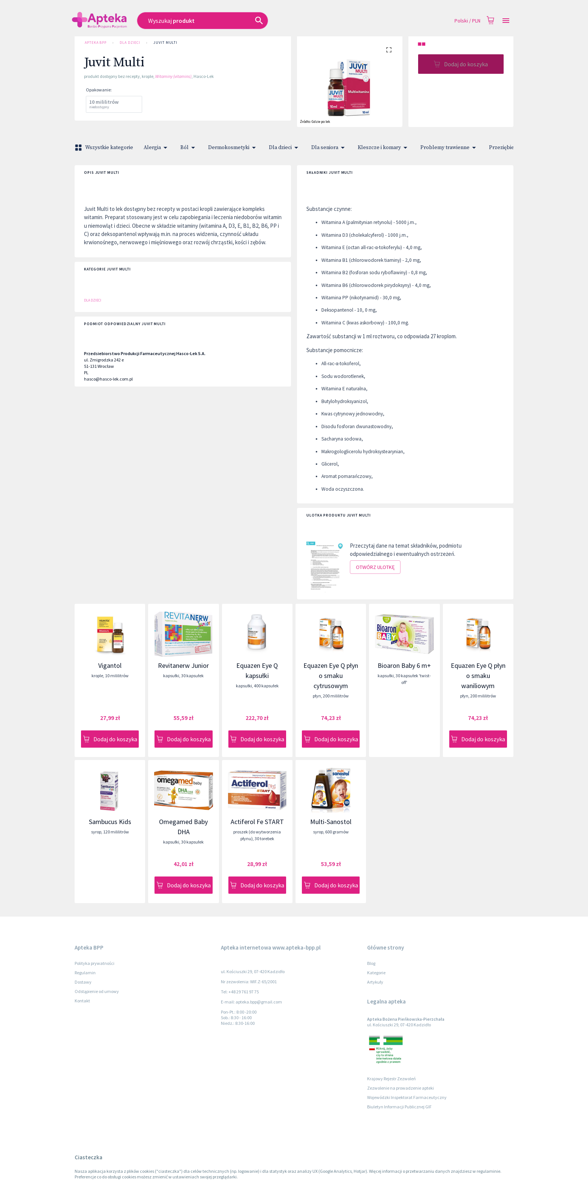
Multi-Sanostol (330, 821)
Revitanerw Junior (183, 665)
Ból (189, 147)
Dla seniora (329, 147)
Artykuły (375, 982)
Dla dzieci (130, 42)
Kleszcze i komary (383, 147)
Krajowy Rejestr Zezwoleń (391, 1078)
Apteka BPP (96, 42)
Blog (371, 963)
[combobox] (242, 20)
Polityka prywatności (94, 963)
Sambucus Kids (110, 821)
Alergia (156, 147)
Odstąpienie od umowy (97, 991)
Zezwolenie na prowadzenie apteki (400, 1088)
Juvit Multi (165, 42)
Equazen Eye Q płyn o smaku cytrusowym (330, 675)
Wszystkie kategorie (105, 148)
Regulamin (85, 972)
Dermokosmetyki (233, 147)
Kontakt (82, 1000)
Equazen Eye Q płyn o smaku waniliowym (478, 675)
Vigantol (110, 665)
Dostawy (83, 982)
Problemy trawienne (449, 147)
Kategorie (376, 972)
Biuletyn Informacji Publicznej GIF (399, 1106)
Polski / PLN (467, 20)
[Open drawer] (505, 20)
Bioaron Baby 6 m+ (404, 665)
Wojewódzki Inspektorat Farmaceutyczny (407, 1097)
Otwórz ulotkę (375, 567)
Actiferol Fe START (257, 821)
